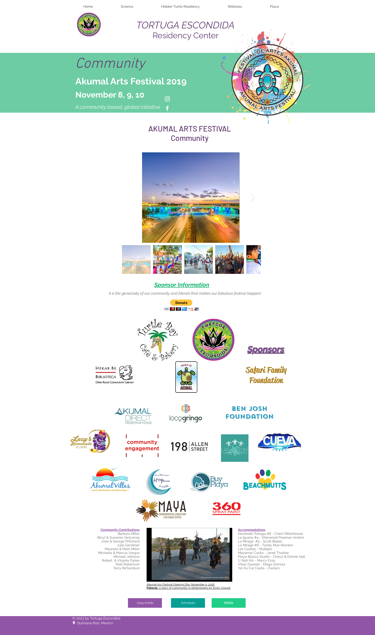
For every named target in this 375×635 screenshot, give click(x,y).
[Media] (229, 603)
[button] (181, 305)
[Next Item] (252, 197)
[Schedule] (188, 603)
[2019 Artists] (145, 603)
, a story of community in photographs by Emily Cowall (189, 588)
